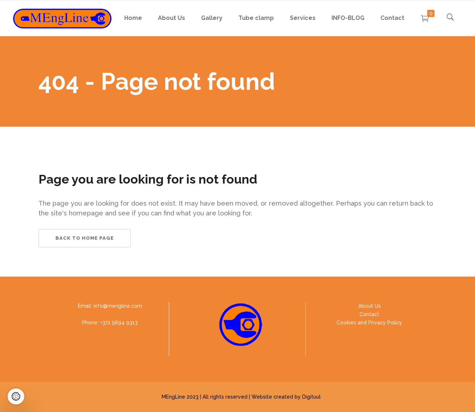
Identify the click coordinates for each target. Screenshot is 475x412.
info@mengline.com (117, 306)
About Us (369, 306)
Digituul (311, 397)
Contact (369, 314)
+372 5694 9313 (119, 322)
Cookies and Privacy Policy (369, 322)
